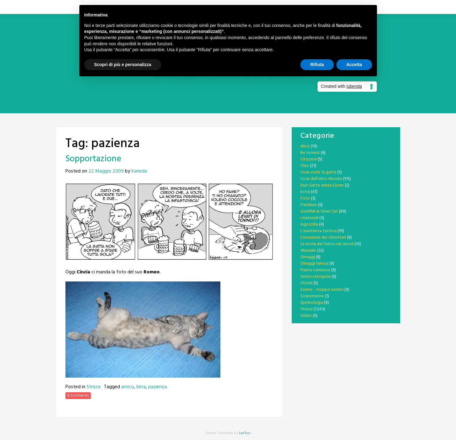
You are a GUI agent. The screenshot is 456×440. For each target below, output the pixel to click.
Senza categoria (315, 276)
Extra (305, 191)
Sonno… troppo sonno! (321, 289)
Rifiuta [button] (317, 64)
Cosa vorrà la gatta (318, 172)
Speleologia (311, 302)
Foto (305, 198)
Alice (305, 146)
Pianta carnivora (315, 270)
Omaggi (307, 257)
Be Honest (310, 152)
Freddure (308, 205)
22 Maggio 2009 (106, 171)
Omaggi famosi (314, 263)
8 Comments (78, 396)
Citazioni (308, 159)
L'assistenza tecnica (318, 231)
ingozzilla (309, 224)
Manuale (308, 250)
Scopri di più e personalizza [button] (122, 64)
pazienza (157, 387)
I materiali (309, 218)
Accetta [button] (354, 64)
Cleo (304, 165)
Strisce (93, 387)
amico (127, 387)
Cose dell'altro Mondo (321, 178)
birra (141, 387)
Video (306, 315)
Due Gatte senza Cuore (322, 185)
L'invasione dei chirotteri (323, 237)
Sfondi (306, 283)
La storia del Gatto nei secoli (327, 244)
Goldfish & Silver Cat (319, 211)
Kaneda (139, 171)
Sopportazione (93, 159)
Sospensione (312, 296)
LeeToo (244, 433)
